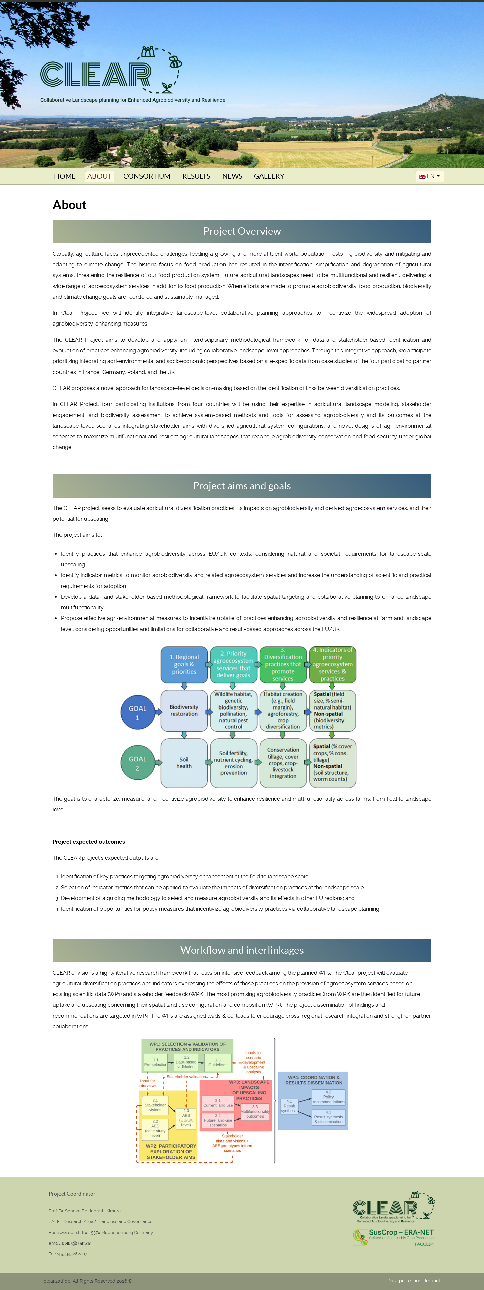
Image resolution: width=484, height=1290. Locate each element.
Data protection (404, 1280)
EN (427, 176)
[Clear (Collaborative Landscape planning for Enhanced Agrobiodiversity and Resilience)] (132, 74)
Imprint (432, 1280)
